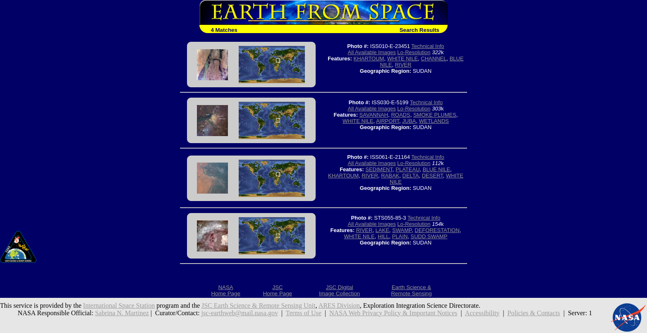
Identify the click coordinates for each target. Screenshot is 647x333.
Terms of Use (303, 312)
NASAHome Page (225, 290)
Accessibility (482, 312)
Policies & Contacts (534, 312)
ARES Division (339, 305)
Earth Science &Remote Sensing (411, 290)
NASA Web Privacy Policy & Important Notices (393, 312)
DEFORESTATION (437, 230)
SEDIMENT (379, 169)
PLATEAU (407, 169)
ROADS (400, 115)
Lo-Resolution (413, 52)
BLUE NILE (436, 169)
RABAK (390, 175)
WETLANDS (434, 121)
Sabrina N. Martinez (122, 312)
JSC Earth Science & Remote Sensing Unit (258, 305)
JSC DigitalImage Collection (339, 290)
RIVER (403, 65)
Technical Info (427, 46)
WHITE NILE (402, 58)
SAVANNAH (373, 115)
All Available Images (372, 52)
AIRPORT (387, 121)
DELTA (411, 175)
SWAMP (402, 230)
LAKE (382, 230)
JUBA (409, 121)
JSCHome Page (277, 290)
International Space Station (119, 305)
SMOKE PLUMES (434, 115)
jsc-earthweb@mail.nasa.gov (239, 312)
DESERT (432, 175)
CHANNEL (433, 58)
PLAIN (400, 236)
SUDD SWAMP (429, 236)
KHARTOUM (369, 58)
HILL (383, 236)
